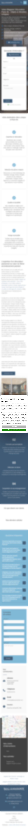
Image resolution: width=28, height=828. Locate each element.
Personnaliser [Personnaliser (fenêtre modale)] (14, 427)
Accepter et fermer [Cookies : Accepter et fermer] (14, 430)
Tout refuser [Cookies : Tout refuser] (15, 2)
